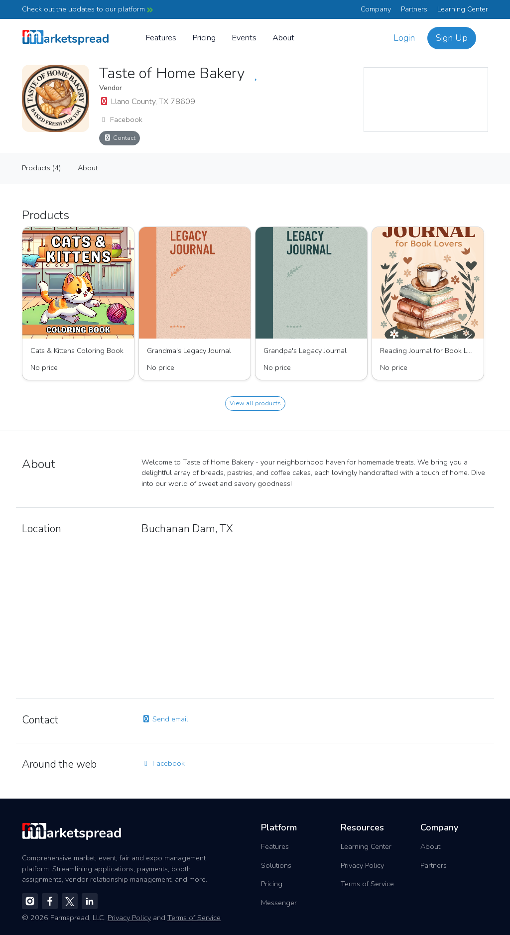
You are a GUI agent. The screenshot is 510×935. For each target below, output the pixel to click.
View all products (255, 403)
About (283, 37)
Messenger (279, 903)
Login (404, 38)
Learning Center (462, 9)
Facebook (120, 119)
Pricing (204, 37)
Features (160, 37)
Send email (164, 719)
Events (244, 37)
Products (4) (41, 168)
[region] (426, 99)
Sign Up (452, 38)
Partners (414, 9)
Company (376, 9)
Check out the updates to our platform (87, 9)
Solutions (276, 865)
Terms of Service (367, 884)
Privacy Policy (362, 865)
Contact (119, 137)
